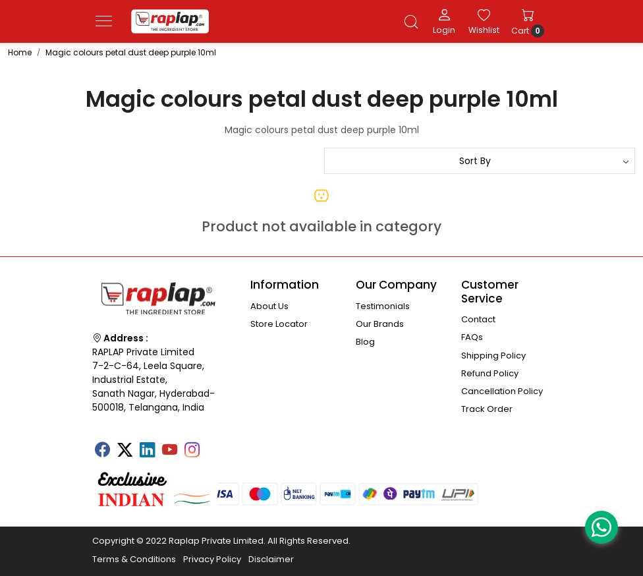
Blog (365, 341)
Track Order (487, 409)
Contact (478, 319)
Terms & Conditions (134, 559)
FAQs (472, 337)
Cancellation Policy (502, 391)
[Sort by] (479, 161)
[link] (411, 21)
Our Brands (380, 324)
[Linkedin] (147, 451)
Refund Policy (489, 373)
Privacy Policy (212, 559)
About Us (269, 306)
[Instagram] (192, 451)
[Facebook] (102, 451)
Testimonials (383, 306)
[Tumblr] (214, 445)
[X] (124, 451)
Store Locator (279, 324)
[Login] (444, 21)
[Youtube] (169, 451)
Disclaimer (271, 559)
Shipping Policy (493, 355)
